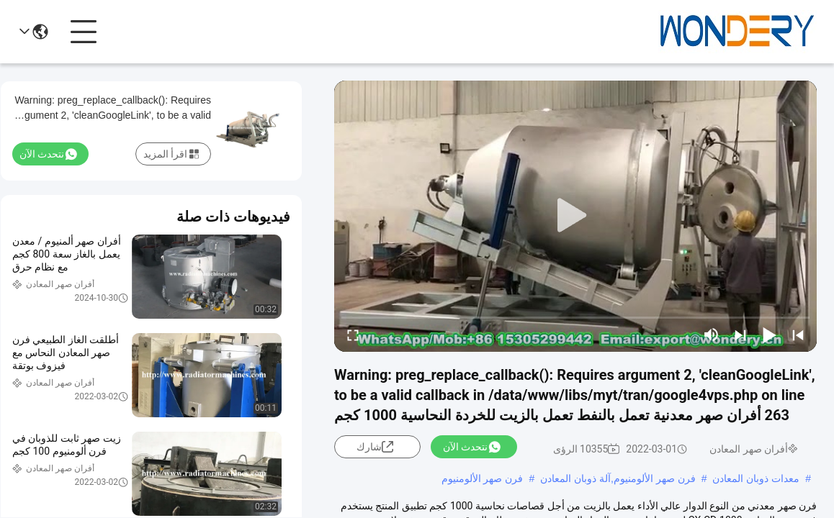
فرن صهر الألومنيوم (482, 478)
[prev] (798, 334)
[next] (740, 334)
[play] (575, 216)
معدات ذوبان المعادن (755, 478)
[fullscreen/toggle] (352, 334)
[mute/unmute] (711, 334)
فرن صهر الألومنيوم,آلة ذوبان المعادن (617, 478)
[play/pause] (769, 334)
